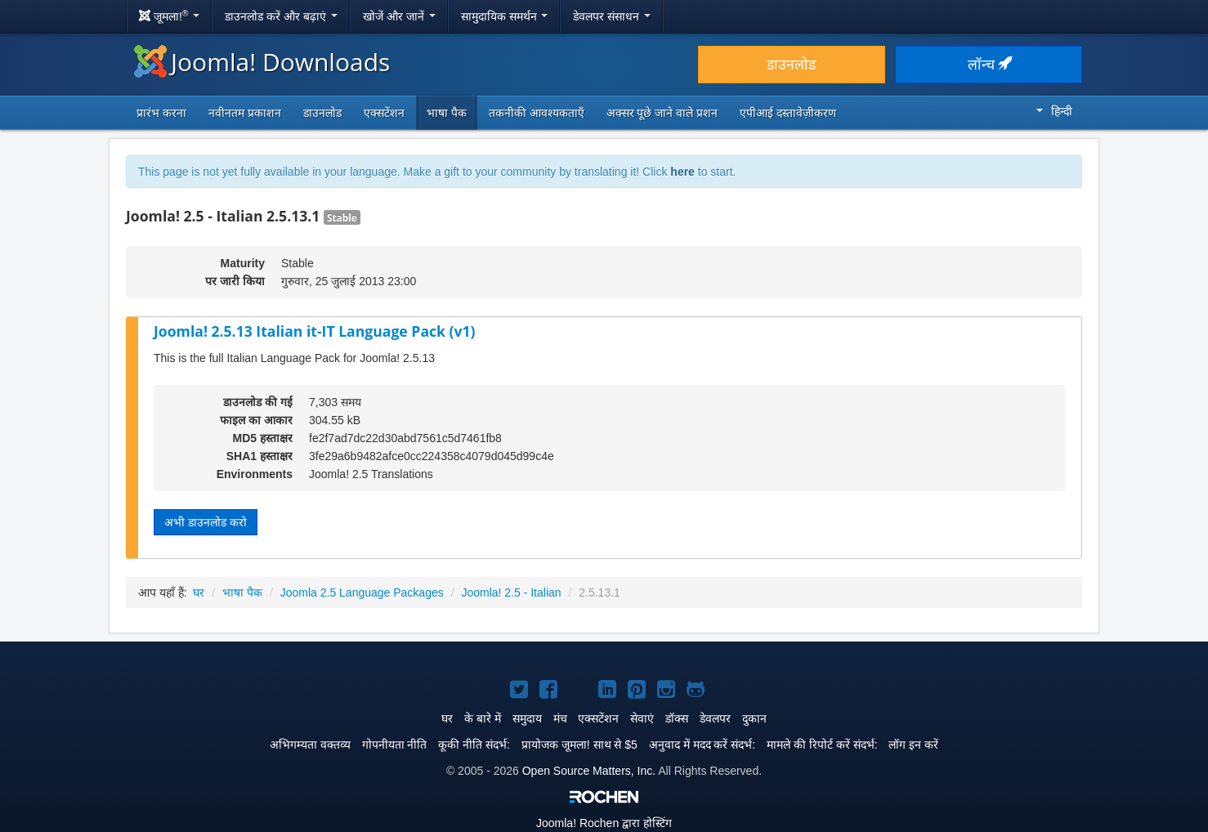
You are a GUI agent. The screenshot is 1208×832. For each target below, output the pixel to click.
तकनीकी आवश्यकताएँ (536, 112)
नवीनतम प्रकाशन (244, 112)
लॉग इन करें (913, 744)
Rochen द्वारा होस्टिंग (604, 823)
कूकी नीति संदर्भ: (474, 744)
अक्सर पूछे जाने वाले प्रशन (662, 112)
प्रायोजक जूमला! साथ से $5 (579, 744)
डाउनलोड (791, 64)
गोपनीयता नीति (394, 744)
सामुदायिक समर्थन (504, 16)
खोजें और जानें (399, 16)
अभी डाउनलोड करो (205, 522)
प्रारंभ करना (161, 112)
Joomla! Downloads (262, 61)
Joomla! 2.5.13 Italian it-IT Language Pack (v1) (315, 331)
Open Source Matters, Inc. (588, 770)
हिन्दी (1054, 111)
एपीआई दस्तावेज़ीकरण (788, 112)
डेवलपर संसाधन (612, 16)
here (682, 171)
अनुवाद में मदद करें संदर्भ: (702, 744)
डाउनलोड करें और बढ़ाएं (281, 16)
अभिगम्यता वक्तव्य (310, 744)
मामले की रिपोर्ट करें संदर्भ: (822, 744)
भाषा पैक (447, 112)
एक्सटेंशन (384, 112)
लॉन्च (989, 64)
